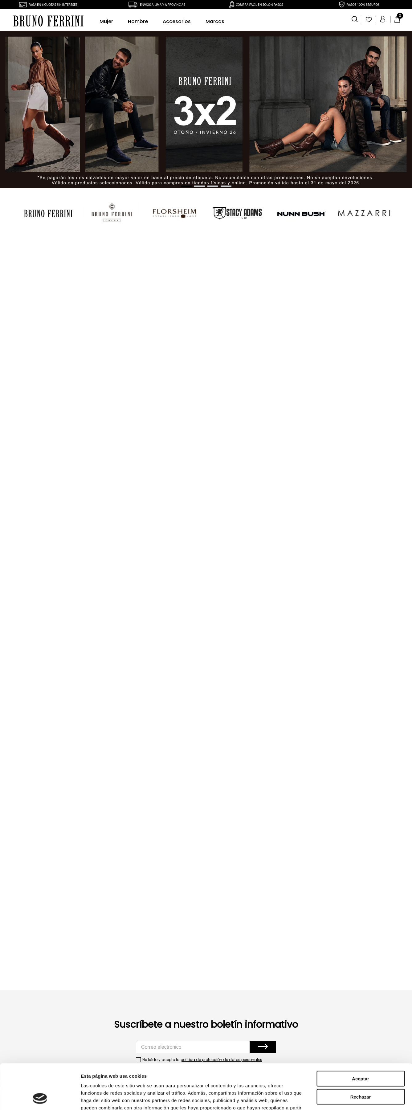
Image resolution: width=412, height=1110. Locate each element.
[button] (355, 18)
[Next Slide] (406, 110)
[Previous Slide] (5, 110)
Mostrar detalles (334, 1097)
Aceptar (360, 1036)
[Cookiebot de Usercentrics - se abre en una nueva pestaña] (40, 1098)
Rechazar (360, 1054)
